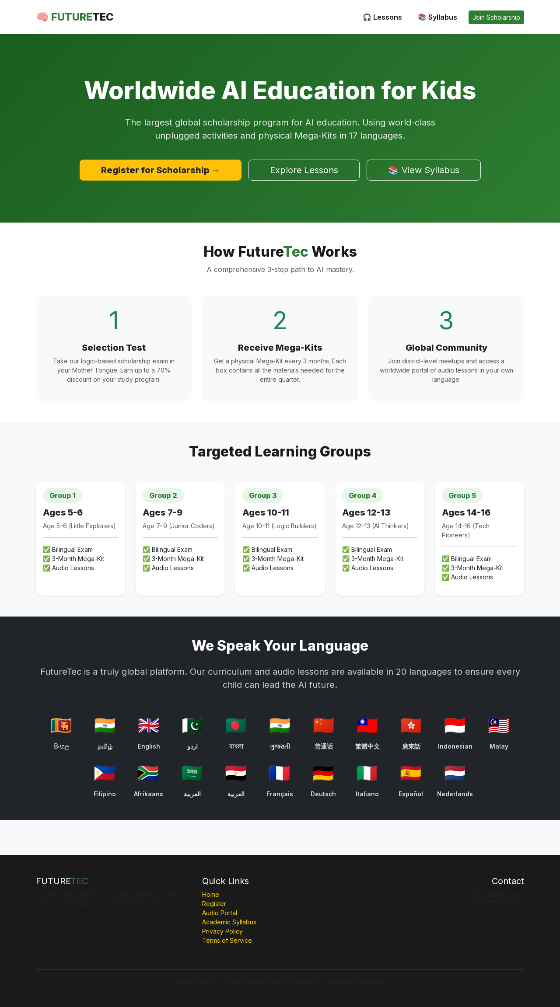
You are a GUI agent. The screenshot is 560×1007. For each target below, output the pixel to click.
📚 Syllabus (437, 17)
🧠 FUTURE (75, 16)
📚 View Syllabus (423, 170)
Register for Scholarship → (160, 170)
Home (210, 894)
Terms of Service (227, 940)
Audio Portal (219, 912)
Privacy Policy (222, 931)
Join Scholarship (496, 17)
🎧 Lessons (382, 17)
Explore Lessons (304, 170)
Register (214, 903)
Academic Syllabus (229, 922)
